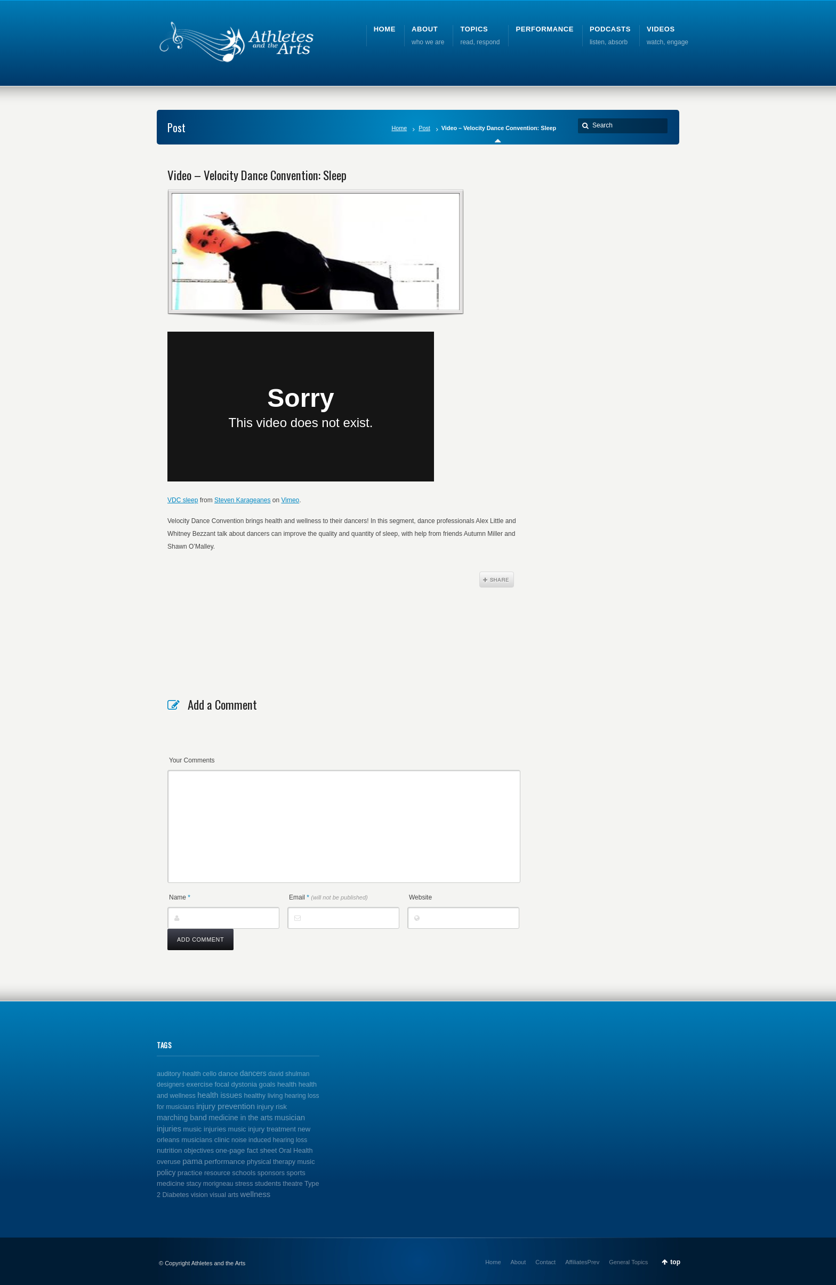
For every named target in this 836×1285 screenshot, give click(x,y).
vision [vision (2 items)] (199, 1195)
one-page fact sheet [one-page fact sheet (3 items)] (246, 1150)
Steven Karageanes (242, 500)
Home (399, 128)
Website (420, 897)
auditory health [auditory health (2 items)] (179, 1074)
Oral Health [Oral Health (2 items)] (296, 1150)
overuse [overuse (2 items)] (169, 1162)
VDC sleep (182, 500)
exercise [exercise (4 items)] (199, 1084)
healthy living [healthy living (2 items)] (263, 1095)
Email (328, 897)
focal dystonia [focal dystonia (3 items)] (235, 1084)
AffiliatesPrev (582, 1262)
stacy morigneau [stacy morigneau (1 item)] (209, 1183)
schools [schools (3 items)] (243, 1173)
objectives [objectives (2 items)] (199, 1150)
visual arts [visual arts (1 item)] (224, 1195)
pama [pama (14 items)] (192, 1161)
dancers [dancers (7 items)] (253, 1073)
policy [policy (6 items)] (166, 1172)
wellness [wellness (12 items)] (255, 1194)
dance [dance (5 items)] (228, 1074)
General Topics (628, 1262)
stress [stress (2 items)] (244, 1183)
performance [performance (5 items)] (224, 1162)
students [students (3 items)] (268, 1183)
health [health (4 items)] (286, 1084)
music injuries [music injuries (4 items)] (204, 1129)
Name (179, 897)
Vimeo (290, 500)
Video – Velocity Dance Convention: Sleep (257, 175)
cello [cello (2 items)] (209, 1074)
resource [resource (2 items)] (217, 1173)
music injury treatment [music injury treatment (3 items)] (262, 1129)
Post (424, 128)
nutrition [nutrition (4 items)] (169, 1150)
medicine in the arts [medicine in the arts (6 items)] (240, 1117)
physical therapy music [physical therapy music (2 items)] (281, 1162)
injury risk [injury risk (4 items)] (271, 1107)
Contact (545, 1262)
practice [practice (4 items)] (190, 1173)
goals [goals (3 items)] (267, 1084)
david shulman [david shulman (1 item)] (288, 1074)
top (675, 1262)
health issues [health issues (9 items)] (219, 1095)
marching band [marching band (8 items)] (182, 1117)
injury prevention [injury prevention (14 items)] (225, 1106)
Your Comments (192, 760)
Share (496, 580)
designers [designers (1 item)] (170, 1084)
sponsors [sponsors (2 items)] (271, 1173)
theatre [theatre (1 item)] (292, 1183)
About (518, 1262)
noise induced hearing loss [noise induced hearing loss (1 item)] (269, 1140)
